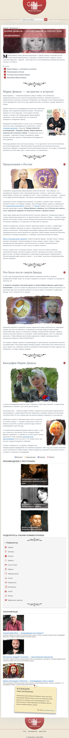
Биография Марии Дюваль (16, 77)
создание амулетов (10, 128)
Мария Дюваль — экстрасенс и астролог (22, 69)
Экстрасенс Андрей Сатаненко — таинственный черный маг (28, 657)
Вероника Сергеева (37, 51)
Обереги (9, 569)
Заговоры (9, 551)
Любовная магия (11, 573)
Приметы (9, 560)
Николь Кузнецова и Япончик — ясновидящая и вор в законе (28, 681)
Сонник (8, 578)
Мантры (9, 595)
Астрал (8, 591)
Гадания (9, 547)
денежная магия (48, 710)
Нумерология (10, 582)
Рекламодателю (32, 731)
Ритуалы (9, 556)
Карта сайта (42, 731)
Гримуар (5, 28)
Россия (37, 206)
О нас (24, 731)
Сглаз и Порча (11, 564)
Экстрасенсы (13, 28)
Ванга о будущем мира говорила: (15, 239)
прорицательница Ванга (15, 206)
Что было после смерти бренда (18, 74)
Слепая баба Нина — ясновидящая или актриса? (23, 633)
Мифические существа (13, 600)
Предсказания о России (15, 72)
